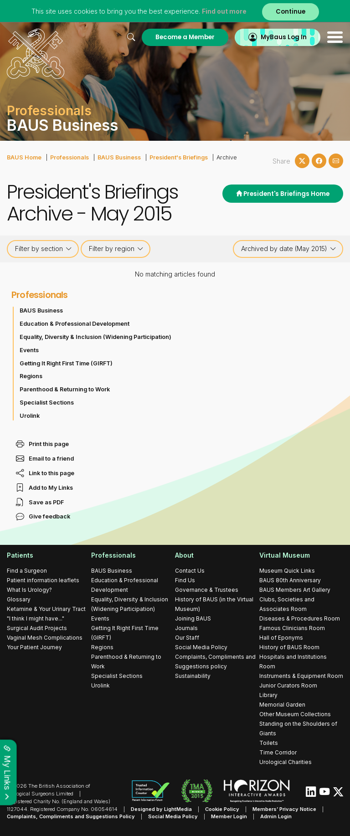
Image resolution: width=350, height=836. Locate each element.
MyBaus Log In (284, 37)
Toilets (268, 742)
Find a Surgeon (27, 570)
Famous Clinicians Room (292, 628)
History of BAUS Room (289, 647)
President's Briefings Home (282, 194)
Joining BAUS (193, 618)
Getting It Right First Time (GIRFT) (66, 363)
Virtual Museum (284, 555)
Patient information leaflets (43, 580)
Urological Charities (285, 762)
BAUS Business (119, 157)
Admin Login (276, 816)
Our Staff (187, 637)
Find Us (185, 580)
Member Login (229, 816)
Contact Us (190, 570)
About (184, 555)
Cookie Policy (222, 809)
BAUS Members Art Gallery (294, 589)
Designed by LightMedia (161, 809)
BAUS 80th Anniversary (290, 580)
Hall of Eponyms (281, 637)
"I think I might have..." (35, 618)
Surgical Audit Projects (37, 628)
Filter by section (43, 249)
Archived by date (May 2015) (288, 249)
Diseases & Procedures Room (299, 618)
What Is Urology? (29, 589)
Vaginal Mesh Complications (44, 637)
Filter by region (116, 249)
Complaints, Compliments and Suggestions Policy (71, 816)
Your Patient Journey (34, 647)
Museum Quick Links (287, 570)
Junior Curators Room (288, 685)
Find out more (224, 11)
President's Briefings (178, 157)
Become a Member (185, 37)
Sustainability (193, 675)
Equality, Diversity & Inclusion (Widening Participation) (95, 336)
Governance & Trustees (206, 589)
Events (29, 350)
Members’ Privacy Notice (284, 809)
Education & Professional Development (74, 323)
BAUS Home (24, 157)
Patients (20, 555)
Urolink (30, 415)
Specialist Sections (47, 402)
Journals (186, 628)
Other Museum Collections (295, 714)
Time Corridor (278, 752)
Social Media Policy (201, 647)
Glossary (19, 599)
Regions (31, 376)
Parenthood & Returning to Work (65, 389)
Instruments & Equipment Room (301, 675)
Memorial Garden (282, 704)
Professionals (69, 157)
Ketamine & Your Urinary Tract (46, 608)
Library (268, 695)
